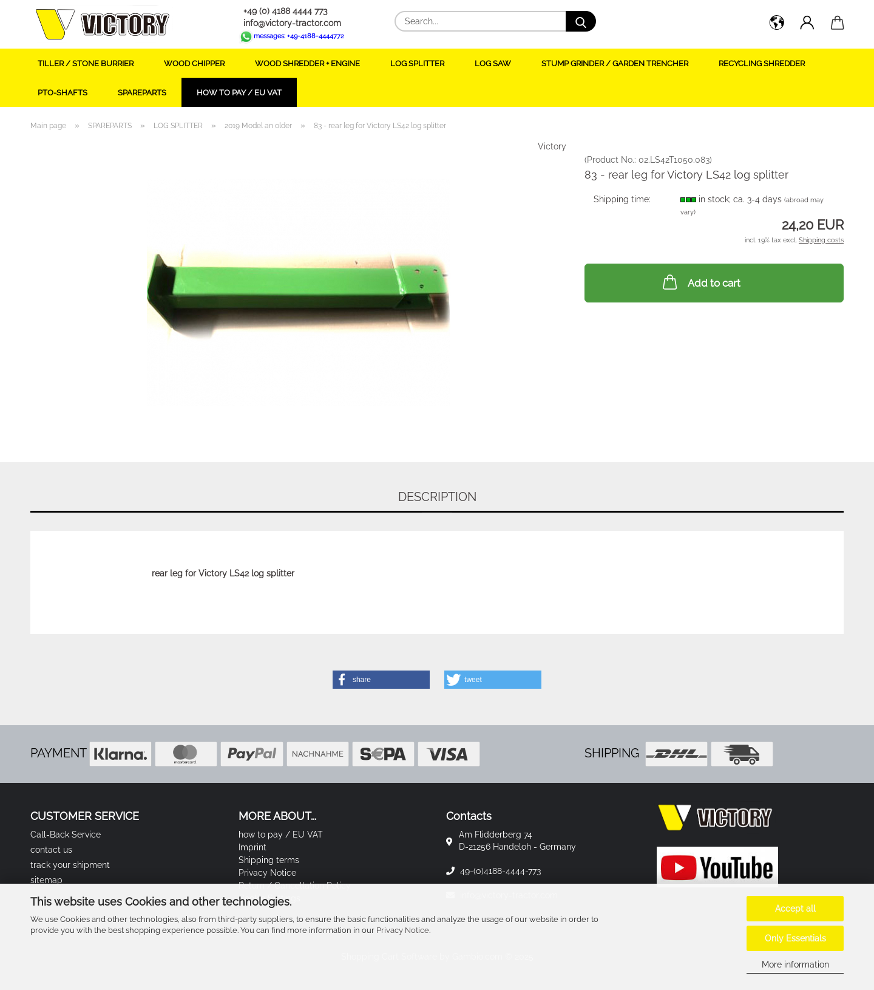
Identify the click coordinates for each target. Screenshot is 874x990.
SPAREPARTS (142, 92)
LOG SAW (493, 63)
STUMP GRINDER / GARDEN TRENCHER (614, 63)
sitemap (46, 880)
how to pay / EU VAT (239, 92)
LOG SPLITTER (417, 63)
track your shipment (70, 865)
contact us (51, 850)
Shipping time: (622, 199)
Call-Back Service (65, 834)
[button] (777, 24)
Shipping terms (269, 860)
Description (437, 497)
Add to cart (700, 282)
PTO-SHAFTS (62, 92)
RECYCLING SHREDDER (762, 63)
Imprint (252, 847)
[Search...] (581, 21)
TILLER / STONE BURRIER (86, 63)
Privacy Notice (402, 930)
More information (795, 964)
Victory (552, 146)
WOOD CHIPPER (194, 63)
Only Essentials (795, 938)
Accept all (795, 908)
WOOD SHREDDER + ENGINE (307, 63)
